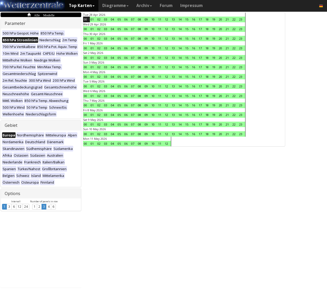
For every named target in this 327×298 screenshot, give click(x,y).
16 (193, 19)
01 (92, 19)
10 (153, 19)
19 (213, 19)
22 (234, 19)
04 (112, 19)
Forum (166, 5)
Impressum (191, 5)
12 (19, 206)
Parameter (15, 23)
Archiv (144, 5)
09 (146, 19)
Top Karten (82, 5)
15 (186, 19)
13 (173, 19)
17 (200, 19)
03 (105, 19)
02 (99, 19)
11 (159, 19)
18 (207, 19)
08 (139, 19)
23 (240, 19)
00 (85, 19)
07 (132, 19)
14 (180, 19)
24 (26, 206)
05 (119, 19)
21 (227, 19)
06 (126, 19)
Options (12, 193)
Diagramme (115, 5)
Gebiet (11, 125)
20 (220, 19)
